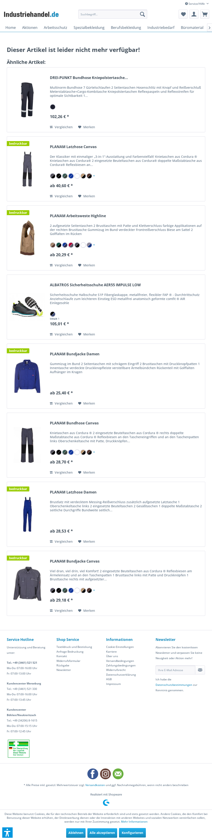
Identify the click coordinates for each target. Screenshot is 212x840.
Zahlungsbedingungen (121, 665)
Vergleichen (61, 127)
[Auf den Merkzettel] (86, 127)
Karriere (111, 652)
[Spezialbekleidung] (89, 27)
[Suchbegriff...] (112, 14)
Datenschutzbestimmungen (174, 685)
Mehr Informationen (134, 822)
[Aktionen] (30, 27)
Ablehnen (75, 833)
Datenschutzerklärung (121, 675)
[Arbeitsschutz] (55, 27)
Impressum (113, 684)
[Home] (10, 27)
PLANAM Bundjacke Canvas (75, 561)
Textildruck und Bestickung (74, 647)
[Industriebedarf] (161, 27)
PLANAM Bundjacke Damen (75, 354)
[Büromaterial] (192, 27)
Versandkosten (95, 785)
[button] (7, 832)
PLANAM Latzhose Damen (73, 492)
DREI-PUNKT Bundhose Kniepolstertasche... (89, 77)
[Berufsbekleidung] (126, 27)
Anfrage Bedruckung (70, 652)
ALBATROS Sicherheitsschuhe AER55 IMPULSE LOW (95, 285)
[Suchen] (142, 14)
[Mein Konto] (193, 14)
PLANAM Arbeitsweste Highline (78, 216)
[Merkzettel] (183, 14)
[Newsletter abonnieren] (200, 670)
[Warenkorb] (204, 14)
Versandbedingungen (120, 661)
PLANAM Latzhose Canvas (73, 146)
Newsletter (63, 670)
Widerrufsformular (68, 661)
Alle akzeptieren (102, 833)
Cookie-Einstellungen (120, 647)
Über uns (112, 656)
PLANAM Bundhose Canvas (74, 423)
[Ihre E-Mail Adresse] (175, 670)
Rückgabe (62, 665)
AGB (109, 679)
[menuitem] (112, 14)
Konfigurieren (132, 833)
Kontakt (61, 656)
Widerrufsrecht (116, 670)
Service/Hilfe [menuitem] (195, 4)
